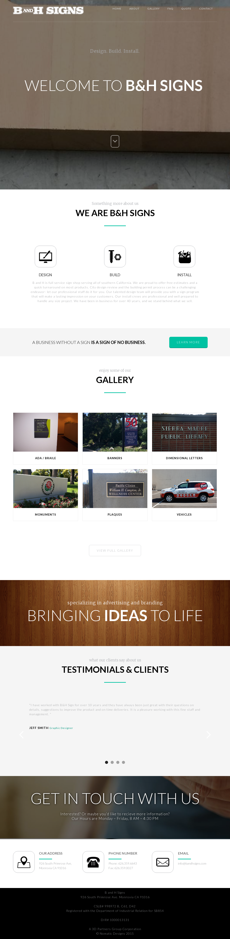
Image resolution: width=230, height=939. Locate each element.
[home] (48, 9)
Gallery (153, 8)
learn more (188, 342)
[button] (21, 734)
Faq (170, 8)
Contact (206, 8)
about (134, 8)
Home (117, 8)
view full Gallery (115, 550)
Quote (186, 8)
